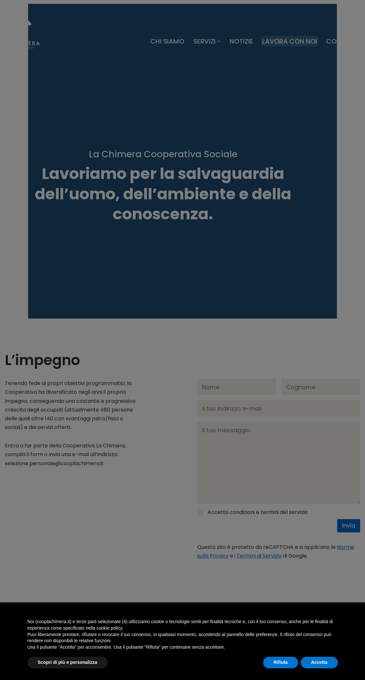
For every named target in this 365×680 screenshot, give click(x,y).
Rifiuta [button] (281, 662)
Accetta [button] (319, 662)
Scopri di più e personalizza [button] (67, 662)
